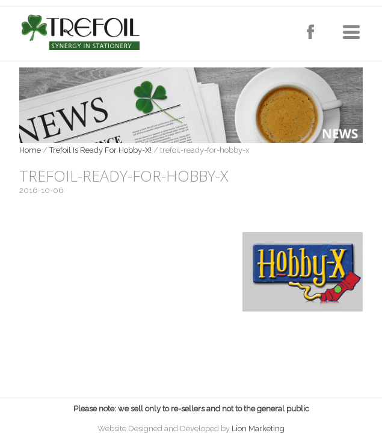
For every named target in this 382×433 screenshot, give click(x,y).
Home (30, 150)
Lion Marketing (258, 428)
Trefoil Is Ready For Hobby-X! (100, 150)
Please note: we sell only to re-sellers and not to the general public (191, 408)
